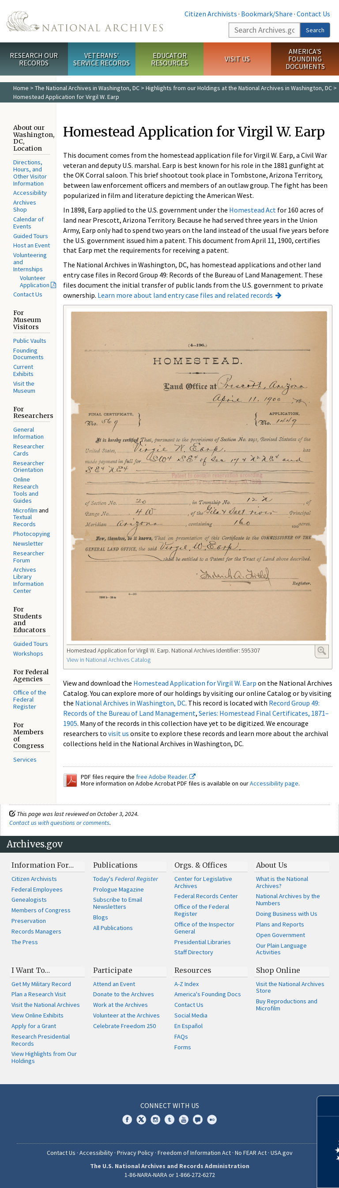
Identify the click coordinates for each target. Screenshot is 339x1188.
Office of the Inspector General (204, 927)
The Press (24, 942)
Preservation (28, 921)
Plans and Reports (280, 924)
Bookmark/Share (267, 13)
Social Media (190, 1015)
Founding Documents (28, 353)
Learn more (260, 1172)
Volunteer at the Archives (126, 1015)
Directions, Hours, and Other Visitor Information (30, 172)
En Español (188, 1026)
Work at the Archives (120, 1005)
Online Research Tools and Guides (25, 489)
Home (21, 88)
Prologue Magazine (118, 889)
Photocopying (31, 534)
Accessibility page (274, 783)
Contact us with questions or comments (59, 823)
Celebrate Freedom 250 (124, 1026)
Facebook (127, 1119)
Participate (112, 970)
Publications (115, 865)
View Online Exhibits (37, 1015)
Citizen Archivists (211, 13)
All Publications (113, 928)
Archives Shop (24, 205)
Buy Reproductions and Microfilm (286, 1004)
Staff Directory (193, 952)
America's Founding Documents (305, 59)
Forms (182, 1047)
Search (315, 30)
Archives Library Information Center (28, 580)
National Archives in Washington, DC (130, 702)
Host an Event (31, 245)
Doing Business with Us (286, 914)
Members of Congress (41, 910)
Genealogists (29, 899)
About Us (271, 865)
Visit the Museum (24, 387)
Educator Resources (169, 59)
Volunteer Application (34, 281)
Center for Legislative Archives (203, 882)
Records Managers (36, 931)
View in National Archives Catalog (109, 660)
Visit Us (237, 58)
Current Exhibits (23, 370)
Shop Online (278, 970)
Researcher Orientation (28, 466)
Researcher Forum (28, 556)
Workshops (28, 653)
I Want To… (30, 970)
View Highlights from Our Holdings (44, 1057)
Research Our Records (34, 59)
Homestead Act (252, 209)
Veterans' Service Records (101, 59)
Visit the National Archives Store (290, 987)
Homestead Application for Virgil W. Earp (194, 683)
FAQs (181, 1036)
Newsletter (28, 543)
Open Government (280, 935)
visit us (118, 733)
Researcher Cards (28, 449)
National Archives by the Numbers (288, 899)
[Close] (328, 1106)
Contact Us (313, 13)
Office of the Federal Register (29, 699)
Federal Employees (37, 889)
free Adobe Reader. (166, 777)
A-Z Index (186, 984)
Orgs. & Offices (200, 865)
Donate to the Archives (123, 994)
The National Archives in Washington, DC (87, 88)
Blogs (100, 917)
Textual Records (24, 520)
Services (25, 759)
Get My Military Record (41, 984)
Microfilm (25, 510)
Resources (192, 970)
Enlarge (321, 650)
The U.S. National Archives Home (85, 21)
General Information (28, 432)
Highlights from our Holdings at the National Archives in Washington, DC (239, 88)
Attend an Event (114, 984)
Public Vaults (29, 341)
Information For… (42, 865)
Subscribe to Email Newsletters (117, 903)
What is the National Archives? (282, 882)
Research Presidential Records (40, 1040)
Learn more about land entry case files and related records (185, 295)
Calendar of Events (28, 222)
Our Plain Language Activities (281, 948)
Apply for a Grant (33, 1026)
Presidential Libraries (202, 942)
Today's (125, 879)
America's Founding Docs (207, 994)
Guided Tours (30, 236)
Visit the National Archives (45, 1005)
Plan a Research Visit (38, 994)
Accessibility (30, 193)
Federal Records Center (206, 896)
